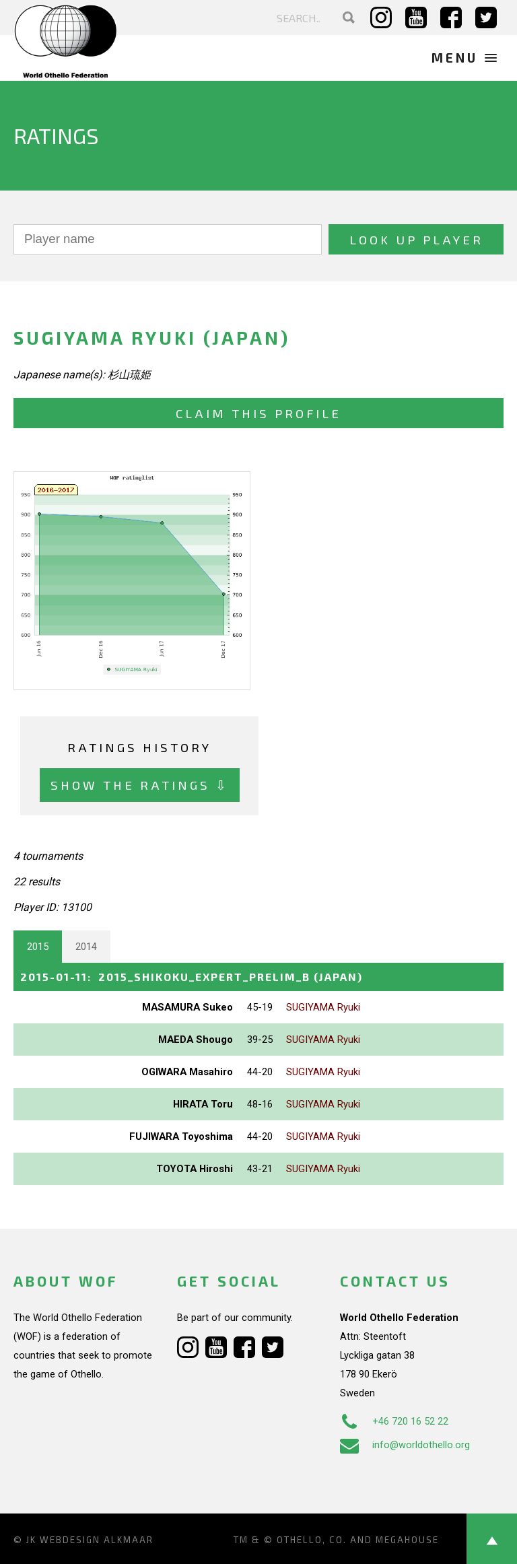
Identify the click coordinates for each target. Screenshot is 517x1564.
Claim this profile (258, 413)
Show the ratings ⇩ (139, 784)
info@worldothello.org (405, 1445)
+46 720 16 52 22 (394, 1421)
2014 (86, 947)
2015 (37, 947)
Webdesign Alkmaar (96, 1539)
